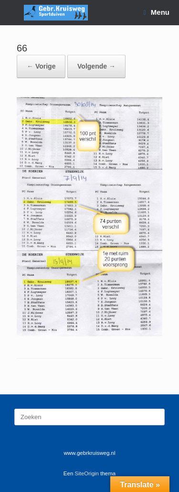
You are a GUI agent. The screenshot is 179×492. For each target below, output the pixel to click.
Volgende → (96, 66)
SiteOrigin (87, 473)
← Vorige (41, 66)
